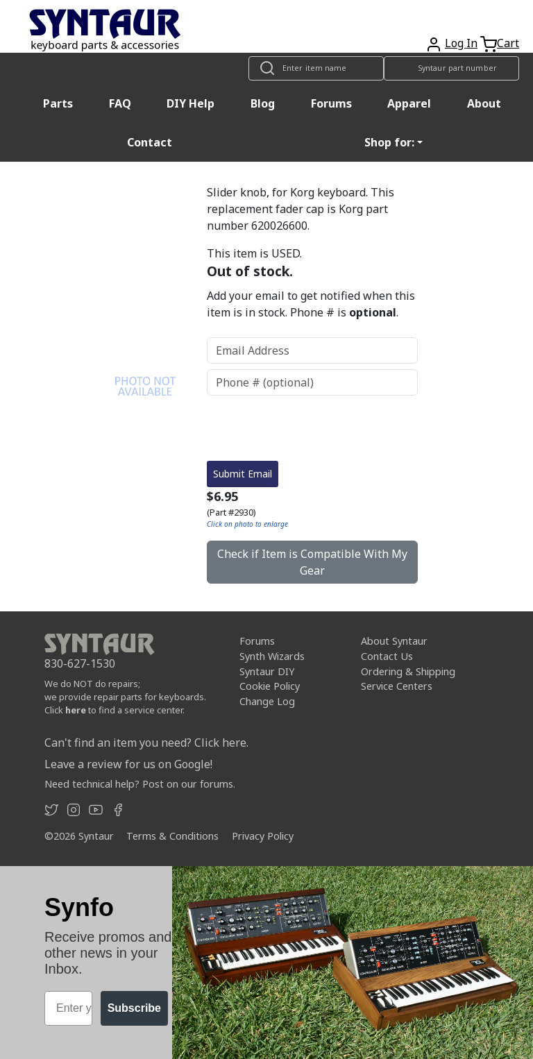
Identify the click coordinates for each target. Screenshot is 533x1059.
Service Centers (396, 686)
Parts (58, 103)
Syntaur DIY (266, 671)
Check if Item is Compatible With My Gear (312, 562)
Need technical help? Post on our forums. (139, 783)
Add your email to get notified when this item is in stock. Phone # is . (311, 304)
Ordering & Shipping (408, 671)
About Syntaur (394, 640)
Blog (263, 103)
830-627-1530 (79, 663)
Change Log (267, 701)
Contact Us (387, 656)
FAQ (120, 103)
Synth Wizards (272, 656)
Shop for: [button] (389, 142)
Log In (461, 43)
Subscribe (134, 1008)
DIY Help (190, 103)
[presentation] (312, 428)
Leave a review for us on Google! (128, 764)
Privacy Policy (263, 835)
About (484, 103)
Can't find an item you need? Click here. (146, 742)
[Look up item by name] (316, 68)
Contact (149, 142)
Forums (331, 103)
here (75, 710)
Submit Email (242, 473)
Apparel (409, 103)
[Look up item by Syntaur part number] (451, 68)
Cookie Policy (269, 686)
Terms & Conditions (172, 835)
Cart (508, 43)
